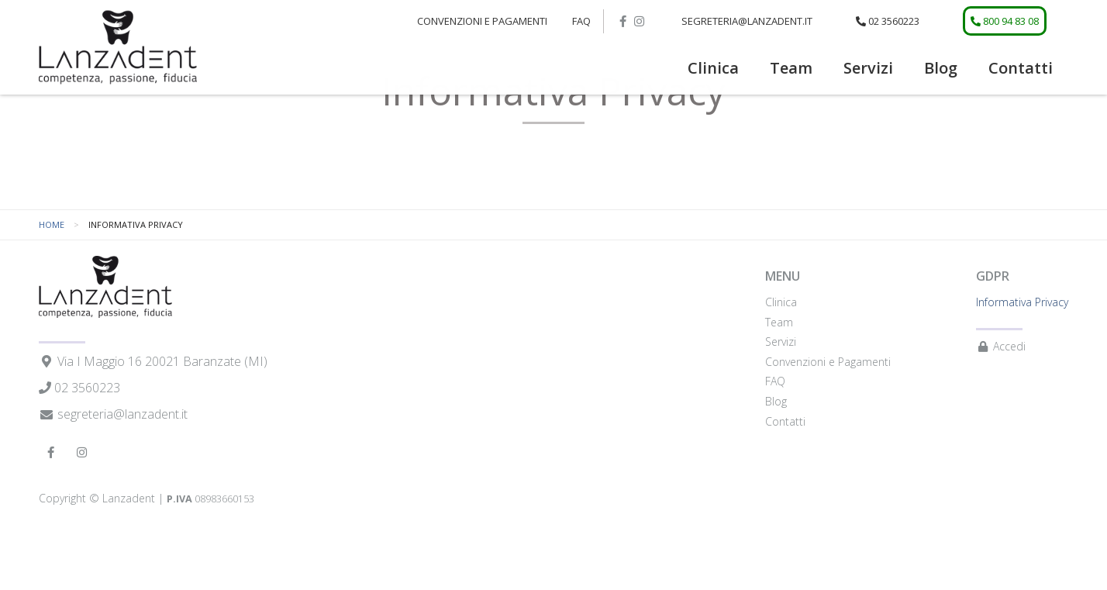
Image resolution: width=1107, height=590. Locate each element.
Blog (940, 67)
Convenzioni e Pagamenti (482, 21)
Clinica (713, 67)
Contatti (1020, 67)
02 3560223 (887, 21)
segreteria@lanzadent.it (746, 21)
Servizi (868, 67)
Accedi (1001, 395)
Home (51, 272)
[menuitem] (713, 68)
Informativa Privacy (1022, 350)
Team (791, 67)
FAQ (581, 21)
